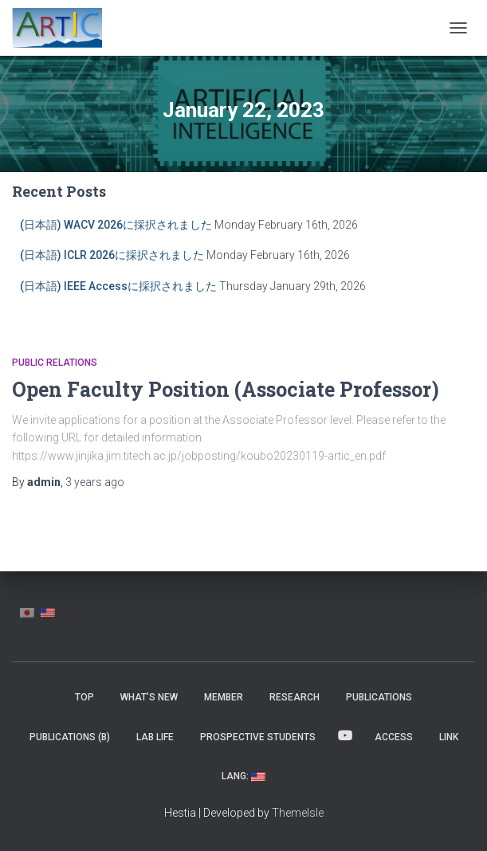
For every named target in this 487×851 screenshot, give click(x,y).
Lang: (243, 776)
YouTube (345, 736)
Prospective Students (258, 737)
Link (448, 737)
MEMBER (223, 697)
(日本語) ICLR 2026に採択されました (112, 255)
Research (294, 697)
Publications (379, 697)
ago (94, 482)
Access (394, 737)
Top (84, 697)
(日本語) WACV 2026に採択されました (116, 224)
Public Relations (54, 362)
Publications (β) (69, 737)
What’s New (149, 697)
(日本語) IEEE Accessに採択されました (118, 286)
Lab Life (155, 737)
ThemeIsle (298, 812)
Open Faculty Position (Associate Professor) (225, 389)
